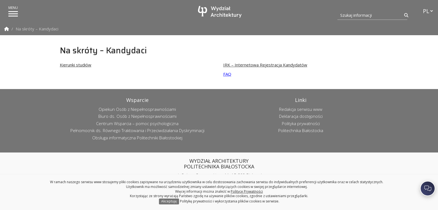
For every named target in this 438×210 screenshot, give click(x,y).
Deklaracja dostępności (301, 116)
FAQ (227, 74)
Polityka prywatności (301, 123)
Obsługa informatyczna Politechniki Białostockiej (137, 137)
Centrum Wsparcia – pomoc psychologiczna (137, 123)
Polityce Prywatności (247, 191)
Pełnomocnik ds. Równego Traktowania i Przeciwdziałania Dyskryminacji (137, 130)
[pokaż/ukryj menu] (13, 14)
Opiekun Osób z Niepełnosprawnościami (137, 109)
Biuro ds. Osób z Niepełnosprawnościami (137, 116)
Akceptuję (169, 201)
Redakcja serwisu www (300, 109)
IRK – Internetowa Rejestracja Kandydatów (265, 65)
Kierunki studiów (75, 65)
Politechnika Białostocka (300, 130)
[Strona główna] (220, 12)
